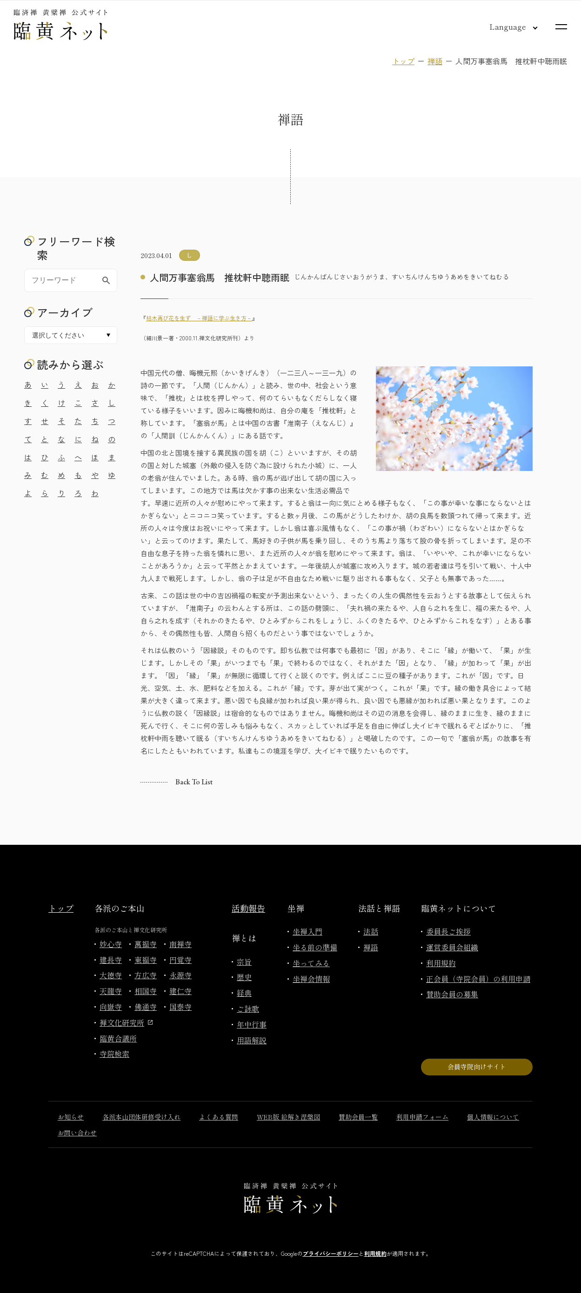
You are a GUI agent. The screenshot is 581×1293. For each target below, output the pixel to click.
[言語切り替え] (506, 26)
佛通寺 (145, 1006)
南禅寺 (180, 943)
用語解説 (252, 1040)
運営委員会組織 (452, 947)
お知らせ (71, 1116)
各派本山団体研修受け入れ (141, 1116)
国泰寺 (180, 1006)
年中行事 (252, 1024)
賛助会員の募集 (452, 994)
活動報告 (248, 908)
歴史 (244, 976)
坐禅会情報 (311, 978)
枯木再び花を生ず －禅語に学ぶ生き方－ (199, 318)
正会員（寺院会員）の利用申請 (478, 978)
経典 (244, 992)
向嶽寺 (111, 1006)
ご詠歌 (248, 1008)
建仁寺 (180, 990)
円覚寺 (180, 959)
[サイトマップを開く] (561, 26)
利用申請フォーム (422, 1116)
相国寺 (145, 990)
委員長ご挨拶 (448, 931)
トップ (403, 60)
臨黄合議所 (118, 1038)
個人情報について (493, 1116)
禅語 (434, 60)
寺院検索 (114, 1053)
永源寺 (180, 975)
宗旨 (244, 961)
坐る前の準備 (315, 947)
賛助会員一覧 (358, 1116)
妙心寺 (111, 943)
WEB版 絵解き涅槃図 (288, 1116)
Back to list (194, 782)
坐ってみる (311, 962)
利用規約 (441, 962)
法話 (370, 931)
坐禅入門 (307, 931)
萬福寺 (145, 943)
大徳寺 (111, 975)
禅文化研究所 (126, 1022)
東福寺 (145, 959)
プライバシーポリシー (331, 1253)
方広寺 (145, 975)
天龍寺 (111, 990)
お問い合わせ (77, 1132)
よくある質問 (218, 1116)
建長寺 (111, 959)
